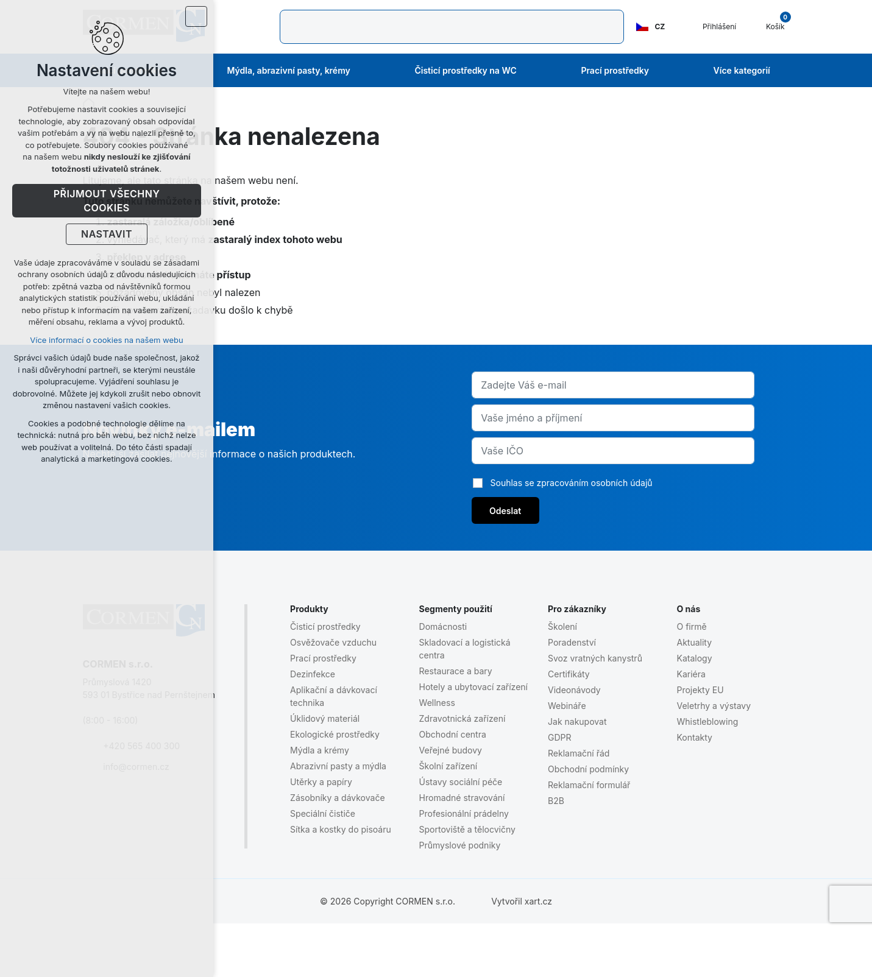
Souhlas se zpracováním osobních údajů (572, 483)
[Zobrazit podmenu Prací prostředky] (665, 71)
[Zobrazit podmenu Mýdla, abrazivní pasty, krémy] (367, 71)
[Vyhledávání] (299, 26)
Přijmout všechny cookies (107, 201)
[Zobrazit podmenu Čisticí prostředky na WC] (533, 71)
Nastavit (106, 234)
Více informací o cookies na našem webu (106, 340)
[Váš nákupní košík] (768, 27)
